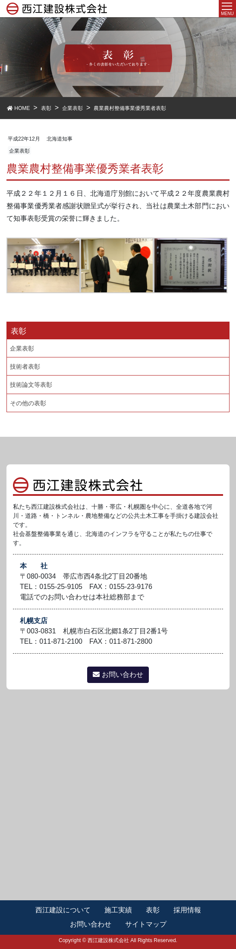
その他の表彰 (28, 403)
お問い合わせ (118, 674)
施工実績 (118, 910)
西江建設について (63, 910)
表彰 (153, 910)
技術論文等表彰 (31, 384)
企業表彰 (19, 151)
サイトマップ (146, 924)
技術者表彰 (25, 366)
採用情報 (187, 910)
